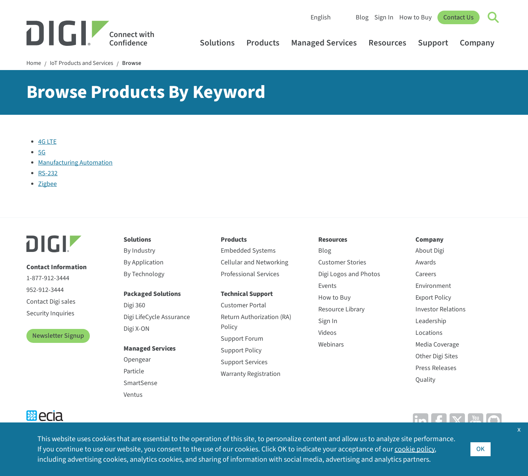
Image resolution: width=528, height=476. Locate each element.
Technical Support (247, 294)
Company (480, 43)
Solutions (221, 43)
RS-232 (48, 173)
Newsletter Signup (58, 335)
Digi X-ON (137, 328)
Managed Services (327, 43)
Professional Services (250, 274)
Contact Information (56, 267)
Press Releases (435, 368)
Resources (390, 43)
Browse (131, 63)
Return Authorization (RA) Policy (256, 322)
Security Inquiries (50, 313)
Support (436, 43)
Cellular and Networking (254, 262)
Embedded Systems (248, 250)
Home (33, 63)
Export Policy (433, 297)
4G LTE (47, 141)
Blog (362, 17)
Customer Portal (243, 305)
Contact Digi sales (51, 301)
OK (480, 449)
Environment (433, 285)
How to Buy (415, 17)
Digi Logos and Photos (349, 274)
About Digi (429, 250)
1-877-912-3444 (47, 278)
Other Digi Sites (436, 356)
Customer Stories (342, 262)
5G (41, 152)
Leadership (430, 321)
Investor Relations (440, 309)
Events (327, 285)
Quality (425, 379)
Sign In (383, 17)
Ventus (133, 394)
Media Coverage (437, 344)
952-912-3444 (45, 289)
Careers (425, 274)
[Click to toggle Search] (493, 17)
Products (266, 43)
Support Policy (241, 350)
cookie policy (414, 449)
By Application (144, 262)
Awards (425, 262)
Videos (327, 332)
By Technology (144, 274)
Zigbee (47, 183)
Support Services (244, 362)
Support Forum (242, 338)
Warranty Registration (250, 373)
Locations (429, 332)
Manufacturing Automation (75, 162)
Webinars (331, 344)
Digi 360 (134, 305)
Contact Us (458, 17)
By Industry (139, 250)
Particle (134, 371)
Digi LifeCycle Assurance (157, 317)
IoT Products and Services (81, 63)
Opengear (137, 359)
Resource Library (341, 309)
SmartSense (140, 383)
